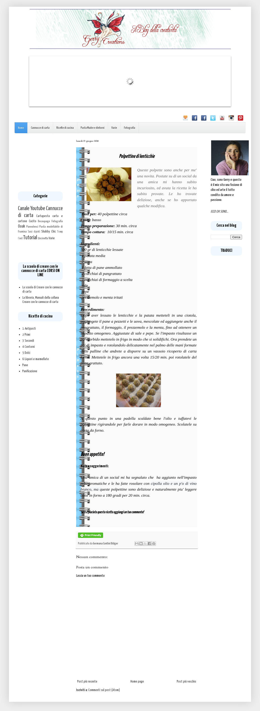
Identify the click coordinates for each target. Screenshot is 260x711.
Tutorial (30, 237)
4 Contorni (28, 346)
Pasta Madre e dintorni (92, 127)
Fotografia (129, 127)
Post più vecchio (186, 681)
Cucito (32, 221)
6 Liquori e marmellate (35, 359)
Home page (137, 681)
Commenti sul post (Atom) (104, 690)
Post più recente (87, 681)
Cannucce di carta (40, 127)
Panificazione (29, 371)
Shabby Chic (48, 231)
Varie (114, 127)
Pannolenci (32, 226)
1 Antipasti (29, 328)
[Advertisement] (40, 162)
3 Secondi (28, 340)
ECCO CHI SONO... (219, 211)
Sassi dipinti (34, 231)
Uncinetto (43, 238)
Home (21, 127)
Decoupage (44, 221)
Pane (25, 365)
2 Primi (26, 334)
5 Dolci (26, 352)
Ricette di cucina (65, 127)
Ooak (21, 226)
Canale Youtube (31, 208)
